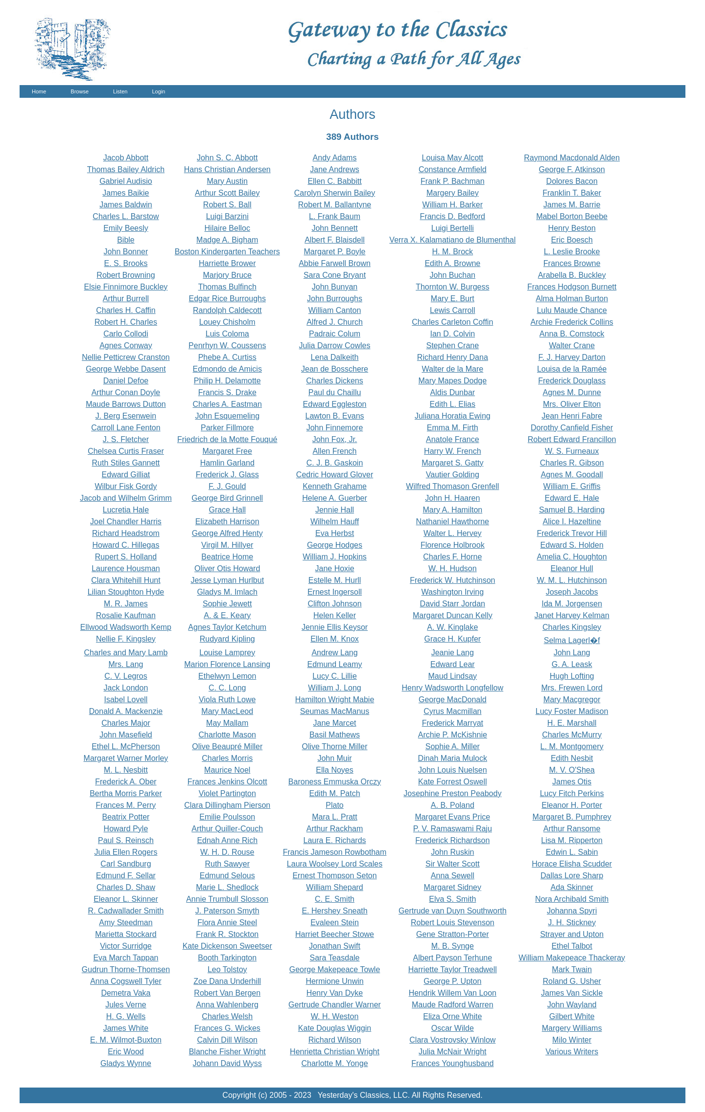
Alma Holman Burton (572, 298)
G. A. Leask (572, 664)
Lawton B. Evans (334, 416)
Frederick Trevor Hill (572, 533)
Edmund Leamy (334, 664)
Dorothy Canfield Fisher (572, 427)
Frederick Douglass (572, 381)
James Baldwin (125, 204)
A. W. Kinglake (452, 627)
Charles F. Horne (452, 557)
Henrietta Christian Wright (334, 1051)
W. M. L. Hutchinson (572, 580)
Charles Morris (227, 758)
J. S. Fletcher (126, 439)
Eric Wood (126, 1051)
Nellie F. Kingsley (126, 639)
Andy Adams (335, 158)
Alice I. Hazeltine (571, 521)
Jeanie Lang (452, 652)
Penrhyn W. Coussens (227, 345)
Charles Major (125, 723)
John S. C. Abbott (227, 158)
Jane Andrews (334, 169)
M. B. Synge (452, 946)
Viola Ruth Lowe (227, 699)
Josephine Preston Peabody (452, 793)
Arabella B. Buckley (572, 275)
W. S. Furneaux (572, 451)
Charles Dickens (334, 381)
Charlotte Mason (227, 735)
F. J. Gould (227, 486)
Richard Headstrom (126, 533)
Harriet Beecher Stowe (334, 934)
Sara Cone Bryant (335, 275)
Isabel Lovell (125, 699)
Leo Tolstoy (227, 969)
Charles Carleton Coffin (452, 322)
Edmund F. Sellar (126, 875)
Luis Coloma (227, 334)
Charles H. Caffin (126, 310)
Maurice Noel (227, 770)
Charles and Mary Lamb (126, 652)
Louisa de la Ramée (572, 369)
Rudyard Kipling (227, 639)
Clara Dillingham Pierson (227, 805)
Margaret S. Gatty (452, 463)
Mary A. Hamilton (452, 510)
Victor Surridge (126, 946)
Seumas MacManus (334, 711)
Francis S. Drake (227, 392)
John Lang (572, 652)
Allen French (335, 451)
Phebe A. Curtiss (227, 357)
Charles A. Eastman (227, 404)
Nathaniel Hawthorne (452, 521)
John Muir (334, 758)
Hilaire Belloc (227, 228)
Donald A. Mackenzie (126, 711)
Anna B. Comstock (572, 334)
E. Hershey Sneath (334, 911)
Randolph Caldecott (227, 310)
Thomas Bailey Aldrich (125, 169)
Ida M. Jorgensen (571, 604)
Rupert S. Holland (126, 557)
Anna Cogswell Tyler (126, 981)
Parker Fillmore (227, 427)
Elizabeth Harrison (227, 521)
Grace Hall (227, 510)
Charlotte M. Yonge (334, 1063)
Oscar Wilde (452, 1028)
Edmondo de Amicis (227, 369)
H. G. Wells (126, 1016)
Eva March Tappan (125, 958)
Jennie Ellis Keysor (335, 627)
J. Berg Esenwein (126, 416)
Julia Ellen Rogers (125, 852)
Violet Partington (227, 793)
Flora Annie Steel (227, 922)
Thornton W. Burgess (452, 287)
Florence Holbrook (453, 545)
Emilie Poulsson (227, 817)
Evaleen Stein (334, 922)
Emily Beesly (125, 228)
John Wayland (572, 1005)
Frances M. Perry (126, 805)
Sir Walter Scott (452, 864)
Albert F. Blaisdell (335, 240)
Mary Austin (227, 181)
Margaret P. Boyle (335, 251)
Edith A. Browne (452, 263)
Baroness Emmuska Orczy (334, 782)
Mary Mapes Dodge (453, 381)
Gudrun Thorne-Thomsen (126, 969)
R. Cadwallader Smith (126, 911)
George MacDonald (453, 699)
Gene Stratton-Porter (452, 934)
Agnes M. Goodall (571, 474)
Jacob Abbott (126, 158)
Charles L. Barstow (126, 216)
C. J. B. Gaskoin (334, 463)
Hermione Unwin (334, 981)
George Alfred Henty (227, 533)
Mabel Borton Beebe (572, 216)
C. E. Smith (334, 899)
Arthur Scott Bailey (227, 193)
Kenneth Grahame (335, 486)
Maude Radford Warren (453, 1005)
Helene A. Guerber (334, 498)
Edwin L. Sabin (572, 852)
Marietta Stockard (125, 934)
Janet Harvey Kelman (572, 615)
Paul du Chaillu (334, 392)
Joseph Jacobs (572, 592)
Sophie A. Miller (452, 746)
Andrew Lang (334, 652)
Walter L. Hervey (452, 533)
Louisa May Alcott (452, 158)
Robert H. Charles (125, 322)
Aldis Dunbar (452, 392)
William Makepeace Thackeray (571, 958)
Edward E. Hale (571, 498)
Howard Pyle (126, 828)
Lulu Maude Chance (572, 310)
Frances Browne (572, 263)
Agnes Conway (125, 345)
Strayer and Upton (572, 934)
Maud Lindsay (452, 676)
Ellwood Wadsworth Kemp (125, 627)
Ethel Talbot (571, 946)
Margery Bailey (452, 193)
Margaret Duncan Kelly (453, 615)
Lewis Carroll (452, 310)
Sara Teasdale (335, 958)
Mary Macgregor (571, 699)
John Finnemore (334, 427)
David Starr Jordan (452, 604)
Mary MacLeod (227, 711)
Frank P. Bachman (452, 181)
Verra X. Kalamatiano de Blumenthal (452, 240)
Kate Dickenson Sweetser (227, 946)
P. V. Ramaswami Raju (452, 828)
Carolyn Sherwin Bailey (334, 193)
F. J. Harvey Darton (572, 357)
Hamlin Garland (227, 463)
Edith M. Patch (334, 793)
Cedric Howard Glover (334, 474)
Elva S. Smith (452, 899)
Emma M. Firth (452, 427)
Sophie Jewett (227, 604)
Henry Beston (572, 228)
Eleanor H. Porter (571, 805)
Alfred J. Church (334, 322)
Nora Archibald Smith (572, 899)
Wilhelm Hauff (334, 521)
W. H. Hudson (452, 568)
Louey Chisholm (227, 322)
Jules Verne (125, 1005)
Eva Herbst (334, 533)
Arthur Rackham (334, 828)
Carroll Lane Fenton (125, 427)
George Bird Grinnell (227, 498)
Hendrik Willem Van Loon (452, 993)
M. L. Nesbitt (126, 770)
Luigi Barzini (227, 216)
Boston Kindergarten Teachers (227, 251)
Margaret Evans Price (452, 817)
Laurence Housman (126, 568)
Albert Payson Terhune (453, 958)
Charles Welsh (227, 1016)
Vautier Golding (452, 474)
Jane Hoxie (334, 568)
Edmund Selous (227, 875)
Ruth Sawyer (227, 864)
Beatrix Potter (125, 817)
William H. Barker (453, 204)
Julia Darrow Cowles (335, 345)
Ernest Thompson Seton (334, 875)
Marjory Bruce (227, 275)
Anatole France (452, 439)
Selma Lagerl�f (572, 640)
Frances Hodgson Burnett (571, 287)
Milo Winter (571, 1040)
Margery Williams (572, 1028)
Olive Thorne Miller (335, 746)
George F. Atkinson (572, 169)
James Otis (571, 782)
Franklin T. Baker (571, 193)
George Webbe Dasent (125, 369)
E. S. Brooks (125, 263)
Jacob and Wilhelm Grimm (126, 498)
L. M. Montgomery (572, 746)
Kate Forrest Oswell (452, 782)
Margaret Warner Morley (126, 758)
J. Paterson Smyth (227, 911)
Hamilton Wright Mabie (335, 699)
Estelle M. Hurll (334, 580)
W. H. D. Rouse (227, 852)
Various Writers (571, 1051)
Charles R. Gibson (572, 463)
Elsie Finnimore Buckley (126, 287)
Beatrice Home (227, 557)
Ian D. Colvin (452, 334)
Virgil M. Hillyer (227, 545)
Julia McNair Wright (452, 1051)
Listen (120, 91)
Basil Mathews (334, 735)
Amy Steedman (125, 922)
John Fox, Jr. (334, 439)
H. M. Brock (452, 251)
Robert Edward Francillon (572, 439)
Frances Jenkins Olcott (227, 782)
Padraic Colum (334, 334)
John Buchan (452, 275)
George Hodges (334, 545)
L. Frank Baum (334, 216)
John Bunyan (334, 287)
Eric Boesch (571, 240)
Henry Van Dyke (334, 993)
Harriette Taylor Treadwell (452, 969)
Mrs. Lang (125, 664)
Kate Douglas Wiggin (334, 1028)
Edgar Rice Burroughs (227, 298)
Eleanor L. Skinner (126, 899)
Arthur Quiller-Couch (227, 828)
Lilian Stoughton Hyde (126, 592)
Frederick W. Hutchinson (452, 580)
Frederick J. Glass (227, 474)
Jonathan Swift (334, 946)
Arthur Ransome (572, 828)
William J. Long (334, 688)
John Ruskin (452, 852)
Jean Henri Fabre (571, 416)
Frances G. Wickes (227, 1028)
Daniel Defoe (126, 381)
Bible (126, 240)
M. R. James (126, 604)
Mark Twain (572, 969)
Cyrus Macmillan (452, 711)
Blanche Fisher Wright (227, 1051)
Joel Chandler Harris (126, 521)
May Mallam (227, 723)
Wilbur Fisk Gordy (125, 486)
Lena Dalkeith (335, 357)
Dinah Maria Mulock (452, 758)
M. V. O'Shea (571, 770)
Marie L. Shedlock (227, 887)
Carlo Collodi (125, 334)
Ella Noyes (334, 770)
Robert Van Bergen (227, 993)
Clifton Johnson (334, 604)
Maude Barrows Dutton (126, 404)
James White (125, 1028)
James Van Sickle (572, 993)
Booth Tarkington (227, 958)
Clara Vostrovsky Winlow (452, 1040)
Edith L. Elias (452, 404)
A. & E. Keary (227, 615)
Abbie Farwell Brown (335, 263)
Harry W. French (452, 451)
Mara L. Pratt (334, 817)
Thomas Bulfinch (227, 287)
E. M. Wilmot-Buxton (126, 1040)
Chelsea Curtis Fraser (126, 451)
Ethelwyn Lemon (227, 676)
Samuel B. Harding (572, 510)
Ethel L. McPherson (126, 746)
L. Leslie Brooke (572, 251)
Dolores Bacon (572, 181)
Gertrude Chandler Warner (334, 1005)
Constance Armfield (453, 169)
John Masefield (125, 735)
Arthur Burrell (126, 298)
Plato (334, 805)
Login (158, 91)
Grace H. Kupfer (452, 639)
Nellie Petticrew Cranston (126, 357)
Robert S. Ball (227, 204)
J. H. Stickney (572, 922)
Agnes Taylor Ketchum (227, 627)
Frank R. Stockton (227, 934)
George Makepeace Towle (334, 969)
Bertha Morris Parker (126, 793)
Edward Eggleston (335, 404)
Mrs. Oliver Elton (572, 404)
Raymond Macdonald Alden (572, 158)
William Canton (334, 310)
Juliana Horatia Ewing (453, 416)
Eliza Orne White (452, 1016)
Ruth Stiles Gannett (126, 463)
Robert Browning (125, 275)
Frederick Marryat (452, 723)
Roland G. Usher (571, 981)
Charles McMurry (572, 735)
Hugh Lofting (572, 676)
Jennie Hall (334, 510)
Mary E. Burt (452, 298)
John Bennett (334, 228)
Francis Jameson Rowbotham (335, 852)
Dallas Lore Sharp (571, 875)
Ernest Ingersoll (334, 592)
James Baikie (125, 193)
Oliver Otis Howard (227, 568)
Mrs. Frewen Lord (571, 688)
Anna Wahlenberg (227, 1005)
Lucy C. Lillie (334, 676)
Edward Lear (452, 664)
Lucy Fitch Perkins (572, 793)
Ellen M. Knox (334, 639)
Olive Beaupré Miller (227, 746)
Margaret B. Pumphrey (572, 817)
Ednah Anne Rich (227, 840)
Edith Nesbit (572, 758)
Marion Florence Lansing (227, 664)
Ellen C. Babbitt (334, 181)
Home (39, 91)
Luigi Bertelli (452, 228)
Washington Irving (453, 592)
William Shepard (334, 887)
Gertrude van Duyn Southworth (453, 911)
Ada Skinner (571, 887)
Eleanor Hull (571, 568)
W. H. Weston (335, 1016)
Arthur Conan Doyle (126, 392)
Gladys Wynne (125, 1063)
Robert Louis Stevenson (452, 922)
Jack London (126, 688)
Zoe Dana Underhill (227, 981)
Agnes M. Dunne (571, 392)
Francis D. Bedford (452, 216)
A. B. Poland (452, 805)
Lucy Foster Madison (572, 711)
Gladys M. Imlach (227, 592)
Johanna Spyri (572, 911)
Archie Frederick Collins (572, 322)
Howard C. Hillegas (125, 545)
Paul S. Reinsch (126, 840)
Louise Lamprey (227, 652)
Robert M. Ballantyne (334, 204)
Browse (79, 91)
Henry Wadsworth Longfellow (453, 688)
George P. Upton (452, 981)
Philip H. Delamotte (227, 381)
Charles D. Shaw (125, 887)
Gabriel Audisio (125, 181)
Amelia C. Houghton (572, 557)
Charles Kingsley (571, 627)
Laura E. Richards (334, 840)
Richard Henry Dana (452, 357)
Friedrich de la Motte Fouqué (227, 439)
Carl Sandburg (125, 864)
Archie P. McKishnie (452, 735)
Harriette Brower (227, 263)
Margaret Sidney (452, 887)
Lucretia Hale (126, 510)
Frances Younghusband (452, 1063)
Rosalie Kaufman (126, 615)
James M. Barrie (571, 204)
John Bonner (126, 251)
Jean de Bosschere (334, 369)
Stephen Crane (452, 345)
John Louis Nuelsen (452, 770)
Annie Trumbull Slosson (227, 899)
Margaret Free (227, 451)
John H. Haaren (452, 498)
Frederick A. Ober (125, 782)
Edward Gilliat (126, 474)
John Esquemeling (227, 416)
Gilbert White (571, 1016)
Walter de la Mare (452, 369)
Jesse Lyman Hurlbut (227, 580)
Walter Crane (572, 345)
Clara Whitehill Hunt (125, 580)
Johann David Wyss (227, 1063)
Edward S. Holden (572, 545)
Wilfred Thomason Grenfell (452, 486)
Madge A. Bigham (227, 240)
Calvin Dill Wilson (227, 1040)
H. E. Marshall (571, 723)
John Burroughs (334, 298)
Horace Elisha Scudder (572, 864)
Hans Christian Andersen (227, 169)
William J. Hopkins (335, 557)
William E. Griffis (572, 486)
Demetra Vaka (125, 993)
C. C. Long (227, 688)
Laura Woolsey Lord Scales (334, 864)
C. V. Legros (125, 676)
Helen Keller (334, 615)
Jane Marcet (334, 723)
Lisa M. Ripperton (571, 840)
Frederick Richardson (452, 840)
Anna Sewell (452, 875)
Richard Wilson (334, 1040)
